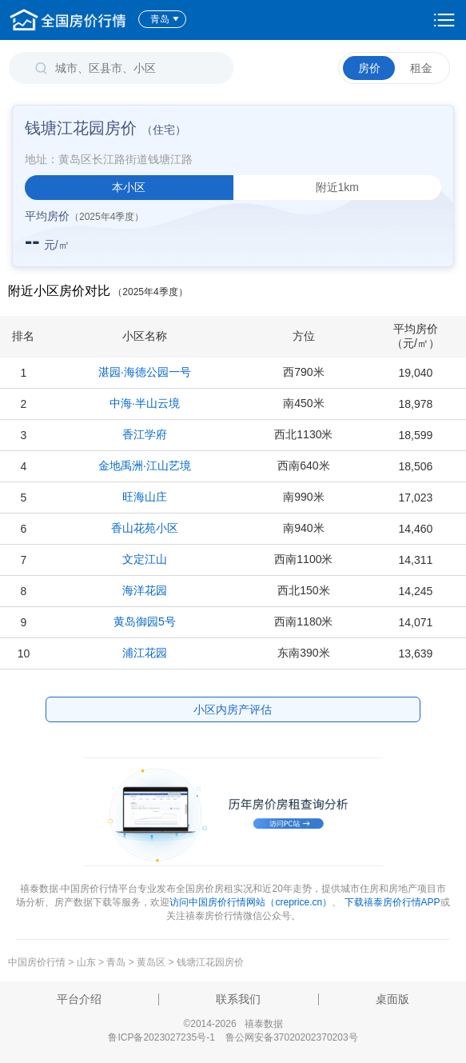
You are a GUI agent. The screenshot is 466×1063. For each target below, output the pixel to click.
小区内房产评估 (232, 709)
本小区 (128, 187)
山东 (86, 962)
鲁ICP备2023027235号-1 (161, 1037)
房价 (369, 68)
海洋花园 (144, 590)
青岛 (165, 19)
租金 (421, 68)
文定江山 (144, 559)
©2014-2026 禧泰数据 (232, 1023)
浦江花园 (144, 652)
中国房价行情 (38, 962)
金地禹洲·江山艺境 (144, 465)
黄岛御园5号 (145, 621)
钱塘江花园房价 (210, 962)
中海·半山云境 (145, 403)
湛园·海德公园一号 (144, 372)
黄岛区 (151, 962)
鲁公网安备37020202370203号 (291, 1037)
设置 (444, 20)
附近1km (337, 187)
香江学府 (144, 434)
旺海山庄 (144, 496)
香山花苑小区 (144, 528)
